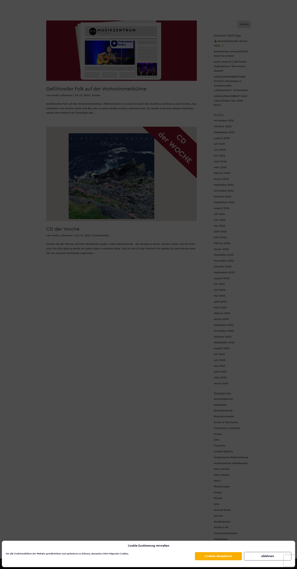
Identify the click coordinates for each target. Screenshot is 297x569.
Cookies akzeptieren (218, 556)
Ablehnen (267, 556)
